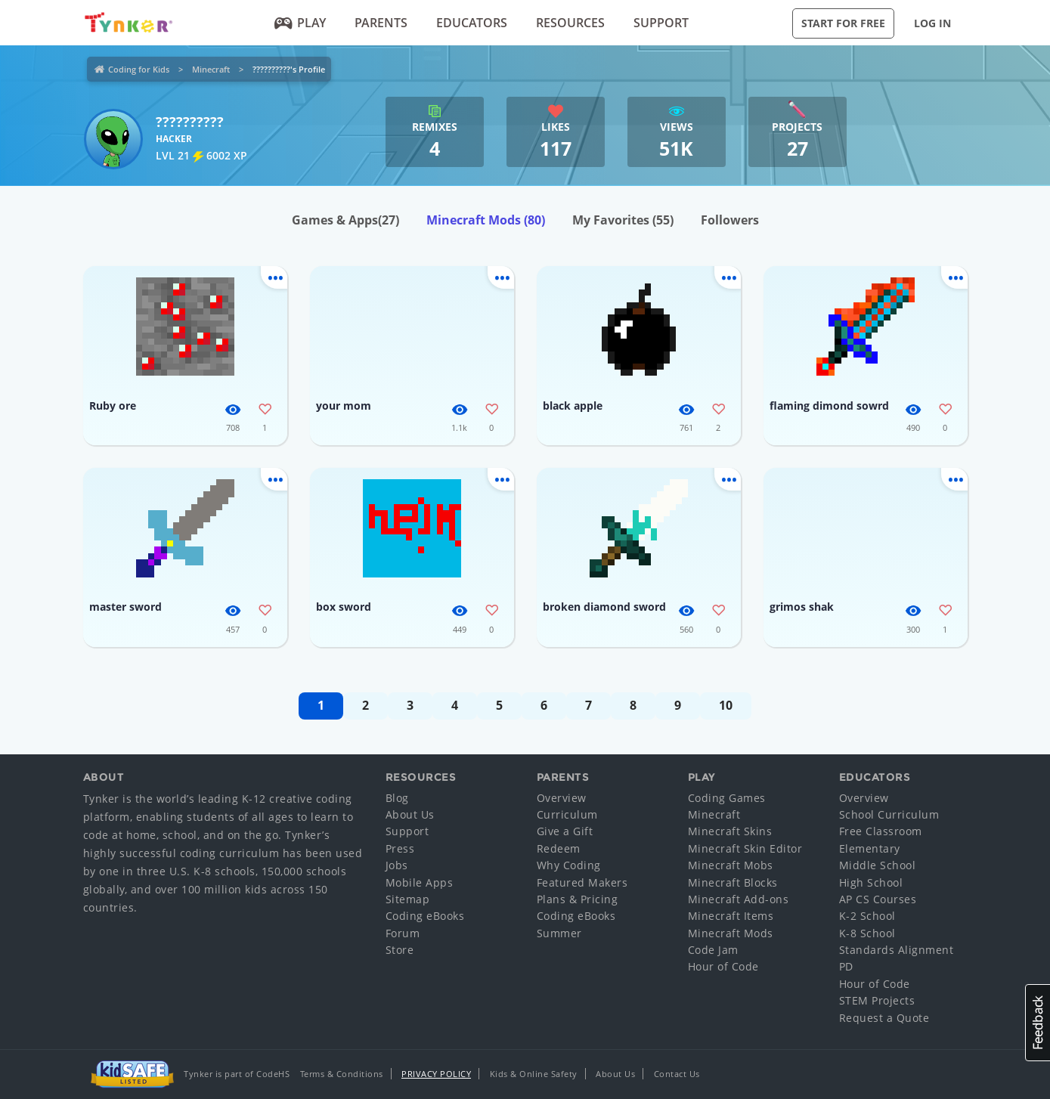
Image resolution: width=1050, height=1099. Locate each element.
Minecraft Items (731, 916)
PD (846, 966)
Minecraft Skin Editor (745, 848)
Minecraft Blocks (733, 882)
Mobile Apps (420, 882)
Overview (562, 798)
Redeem (559, 848)
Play (300, 23)
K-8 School (867, 933)
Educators (471, 22)
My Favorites (623, 220)
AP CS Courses (878, 899)
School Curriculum (889, 814)
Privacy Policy (436, 1073)
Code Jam (713, 950)
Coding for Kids (138, 69)
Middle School (877, 865)
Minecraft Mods (485, 220)
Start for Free (843, 23)
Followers (730, 220)
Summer (559, 933)
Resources (570, 22)
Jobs (397, 865)
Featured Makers (582, 882)
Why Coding (569, 865)
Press (400, 848)
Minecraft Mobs (730, 865)
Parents (381, 22)
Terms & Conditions (341, 1073)
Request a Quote (884, 1018)
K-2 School (867, 916)
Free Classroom (880, 831)
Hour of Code (723, 966)
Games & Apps (345, 220)
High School (871, 882)
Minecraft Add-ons (738, 899)
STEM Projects (877, 1000)
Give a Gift (565, 831)
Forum (403, 933)
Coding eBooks (425, 916)
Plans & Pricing (577, 899)
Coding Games (727, 798)
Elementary (869, 848)
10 (726, 705)
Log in (932, 23)
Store (400, 950)
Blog (397, 798)
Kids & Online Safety (534, 1073)
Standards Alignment (896, 950)
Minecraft (211, 69)
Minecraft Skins (730, 831)
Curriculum (567, 814)
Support (661, 22)
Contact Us (677, 1073)
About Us (410, 814)
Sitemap (408, 899)
